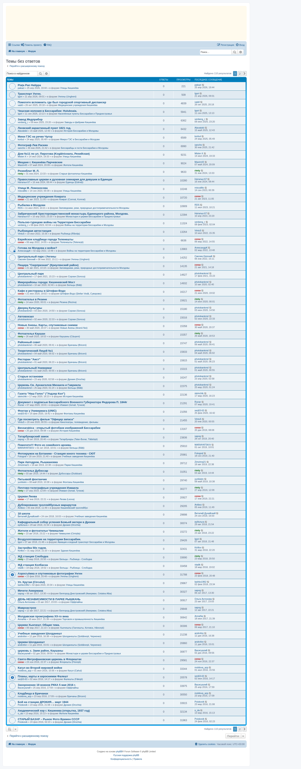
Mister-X (22, 156)
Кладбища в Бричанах (33, 693)
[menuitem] (31, 44)
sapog (21, 439)
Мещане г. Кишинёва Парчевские (40, 162)
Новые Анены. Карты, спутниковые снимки (48, 325)
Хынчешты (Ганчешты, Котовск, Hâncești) (82, 627)
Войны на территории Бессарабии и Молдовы (89, 225)
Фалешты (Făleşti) (73, 679)
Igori (20, 96)
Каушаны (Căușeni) (70, 336)
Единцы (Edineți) (74, 182)
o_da (20, 713)
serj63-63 (22, 413)
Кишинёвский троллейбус (74, 508)
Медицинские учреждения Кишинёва (77, 105)
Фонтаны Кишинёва (74, 413)
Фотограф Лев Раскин (33, 145)
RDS (20, 208)
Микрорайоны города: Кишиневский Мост (46, 282)
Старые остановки (30, 376)
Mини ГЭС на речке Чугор (35, 136)
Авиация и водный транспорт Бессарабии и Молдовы (86, 542)
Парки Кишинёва (73, 465)
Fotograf (22, 456)
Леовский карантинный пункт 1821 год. (44, 128)
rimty (20, 173)
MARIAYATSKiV (26, 448)
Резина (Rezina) (68, 302)
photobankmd (25, 276)
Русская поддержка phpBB (126, 755)
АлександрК (24, 251)
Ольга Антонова (26, 602)
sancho (21, 148)
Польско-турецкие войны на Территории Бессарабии (54, 222)
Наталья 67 (24, 182)
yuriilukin (22, 482)
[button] (244, 73)
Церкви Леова (27, 496)
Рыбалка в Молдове (31, 205)
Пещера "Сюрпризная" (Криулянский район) (48, 265)
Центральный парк (31, 273)
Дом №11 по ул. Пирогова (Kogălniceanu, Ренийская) (54, 153)
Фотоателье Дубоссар (33, 470)
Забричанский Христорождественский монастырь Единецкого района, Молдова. (73, 213)
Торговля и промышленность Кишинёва (83, 619)
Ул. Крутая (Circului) (31, 582)
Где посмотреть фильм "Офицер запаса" (46, 419)
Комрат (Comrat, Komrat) (72, 199)
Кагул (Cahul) (75, 670)
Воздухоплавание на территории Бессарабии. (49, 539)
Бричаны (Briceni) (77, 345)
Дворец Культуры (30, 307)
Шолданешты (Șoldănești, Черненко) (81, 636)
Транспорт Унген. (29, 93)
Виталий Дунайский (28, 516)
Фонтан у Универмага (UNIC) (37, 410)
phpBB (119, 751)
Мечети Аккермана (30, 590)
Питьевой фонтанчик (32, 479)
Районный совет (29, 342)
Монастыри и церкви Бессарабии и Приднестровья (93, 216)
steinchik (22, 396)
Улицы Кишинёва (69, 88)
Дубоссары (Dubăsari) (70, 473)
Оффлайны (76, 602)
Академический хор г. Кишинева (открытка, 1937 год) (54, 710)
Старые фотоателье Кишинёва (75, 173)
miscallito (22, 191)
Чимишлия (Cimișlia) (69, 533)
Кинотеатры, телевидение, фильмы (79, 422)
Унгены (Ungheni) (67, 96)
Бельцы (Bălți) (74, 285)
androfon (22, 636)
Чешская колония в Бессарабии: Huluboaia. (47, 110)
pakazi (21, 88)
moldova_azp (24, 670)
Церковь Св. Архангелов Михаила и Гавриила (49, 385)
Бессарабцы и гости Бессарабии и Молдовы (84, 148)
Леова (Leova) (67, 499)
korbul (21, 139)
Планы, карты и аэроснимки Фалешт (43, 676)
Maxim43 (22, 165)
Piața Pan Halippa (29, 85)
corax (21, 199)
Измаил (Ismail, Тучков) (72, 405)
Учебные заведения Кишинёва (78, 456)
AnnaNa (22, 619)
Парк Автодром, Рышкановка (38, 462)
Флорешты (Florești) (70, 662)
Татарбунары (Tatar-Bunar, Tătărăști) (78, 439)
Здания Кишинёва (70, 550)
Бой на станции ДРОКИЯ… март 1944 (43, 702)
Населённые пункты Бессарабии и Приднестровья (85, 113)
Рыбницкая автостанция (34, 230)
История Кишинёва (73, 396)
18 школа (24, 513)
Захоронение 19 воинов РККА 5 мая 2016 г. (47, 684)
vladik (21, 568)
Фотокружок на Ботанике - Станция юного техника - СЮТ (56, 453)
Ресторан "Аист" (29, 359)
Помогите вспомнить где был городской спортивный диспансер (62, 102)
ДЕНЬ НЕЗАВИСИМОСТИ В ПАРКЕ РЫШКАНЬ (49, 599)
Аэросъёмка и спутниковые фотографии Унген (50, 573)
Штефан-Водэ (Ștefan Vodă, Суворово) (80, 293)
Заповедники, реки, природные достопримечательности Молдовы (94, 208)
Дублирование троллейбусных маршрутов (47, 505)
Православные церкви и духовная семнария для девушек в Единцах (65, 179)
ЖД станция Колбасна (33, 565)
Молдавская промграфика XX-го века (43, 616)
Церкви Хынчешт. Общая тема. (39, 624)
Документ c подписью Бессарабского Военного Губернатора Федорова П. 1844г (72, 402)
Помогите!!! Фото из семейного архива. (44, 445)
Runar (21, 405)
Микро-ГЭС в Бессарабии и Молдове (80, 139)
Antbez (21, 508)
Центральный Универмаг (35, 367)
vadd (20, 105)
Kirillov (21, 550)
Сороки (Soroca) (76, 276)
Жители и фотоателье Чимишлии (41, 530)
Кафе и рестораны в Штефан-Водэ (41, 290)
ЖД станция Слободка (33, 556)
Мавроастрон (27, 607)
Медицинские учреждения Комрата (42, 196)
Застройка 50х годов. (32, 547)
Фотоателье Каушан (31, 333)
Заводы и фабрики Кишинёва (80, 122)
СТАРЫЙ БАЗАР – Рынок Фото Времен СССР (48, 719)
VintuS (21, 233)
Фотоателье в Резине (32, 299)
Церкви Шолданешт (31, 642)
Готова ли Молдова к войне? (37, 248)
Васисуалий (24, 653)
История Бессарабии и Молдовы (81, 131)
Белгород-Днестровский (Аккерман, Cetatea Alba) (85, 593)
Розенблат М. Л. (28, 170)
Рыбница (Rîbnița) (70, 233)
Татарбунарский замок (33, 436)
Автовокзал (26, 316)
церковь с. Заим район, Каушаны (40, 650)
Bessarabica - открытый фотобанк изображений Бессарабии (59, 427)
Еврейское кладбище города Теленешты (45, 239)
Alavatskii (22, 131)
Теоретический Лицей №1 (35, 350)
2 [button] (240, 73)
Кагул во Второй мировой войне (40, 667)
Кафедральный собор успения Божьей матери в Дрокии (56, 522)
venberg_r (23, 122)
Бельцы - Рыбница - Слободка (76, 559)
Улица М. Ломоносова (33, 188)
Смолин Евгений (27, 259)
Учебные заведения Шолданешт (40, 633)
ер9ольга (22, 525)
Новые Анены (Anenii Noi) (73, 328)
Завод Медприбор (30, 119)
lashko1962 (23, 585)
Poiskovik (22, 705)
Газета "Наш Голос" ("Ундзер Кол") (41, 393)
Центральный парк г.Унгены (37, 256)
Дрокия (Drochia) (76, 379)
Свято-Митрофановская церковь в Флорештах (50, 659)
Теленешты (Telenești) (71, 242)
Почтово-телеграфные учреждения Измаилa (48, 487)
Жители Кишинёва (73, 165)
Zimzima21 (23, 465)
